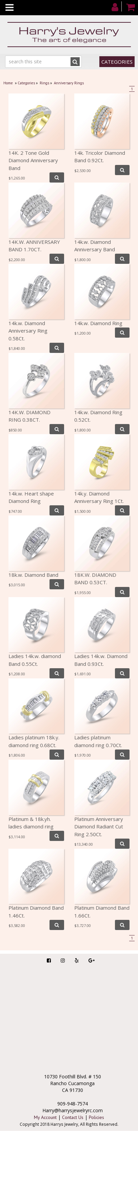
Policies (96, 1117)
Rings (44, 83)
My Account (45, 1117)
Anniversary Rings (69, 83)
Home (8, 83)
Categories (117, 61)
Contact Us (72, 1117)
